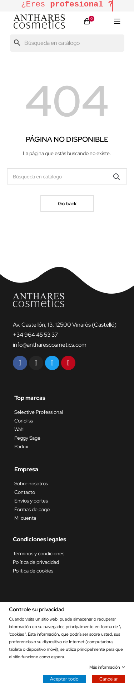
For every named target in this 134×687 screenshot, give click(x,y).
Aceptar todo (64, 679)
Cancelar (108, 679)
